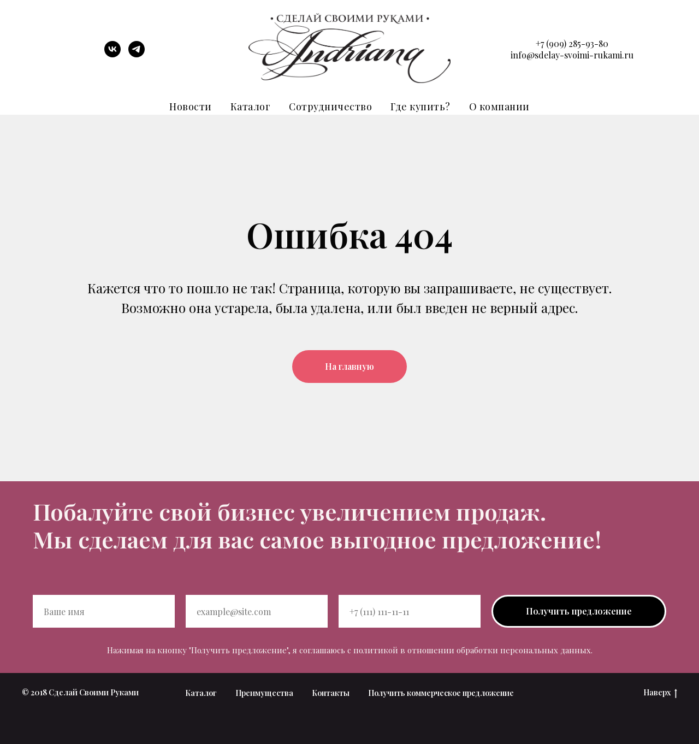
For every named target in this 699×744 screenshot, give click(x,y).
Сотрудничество (330, 106)
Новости (190, 106)
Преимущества (264, 693)
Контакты (331, 693)
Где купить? (420, 106)
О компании (499, 106)
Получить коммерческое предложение (441, 693)
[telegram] (136, 54)
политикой (375, 650)
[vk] (112, 54)
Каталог (250, 106)
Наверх (660, 693)
